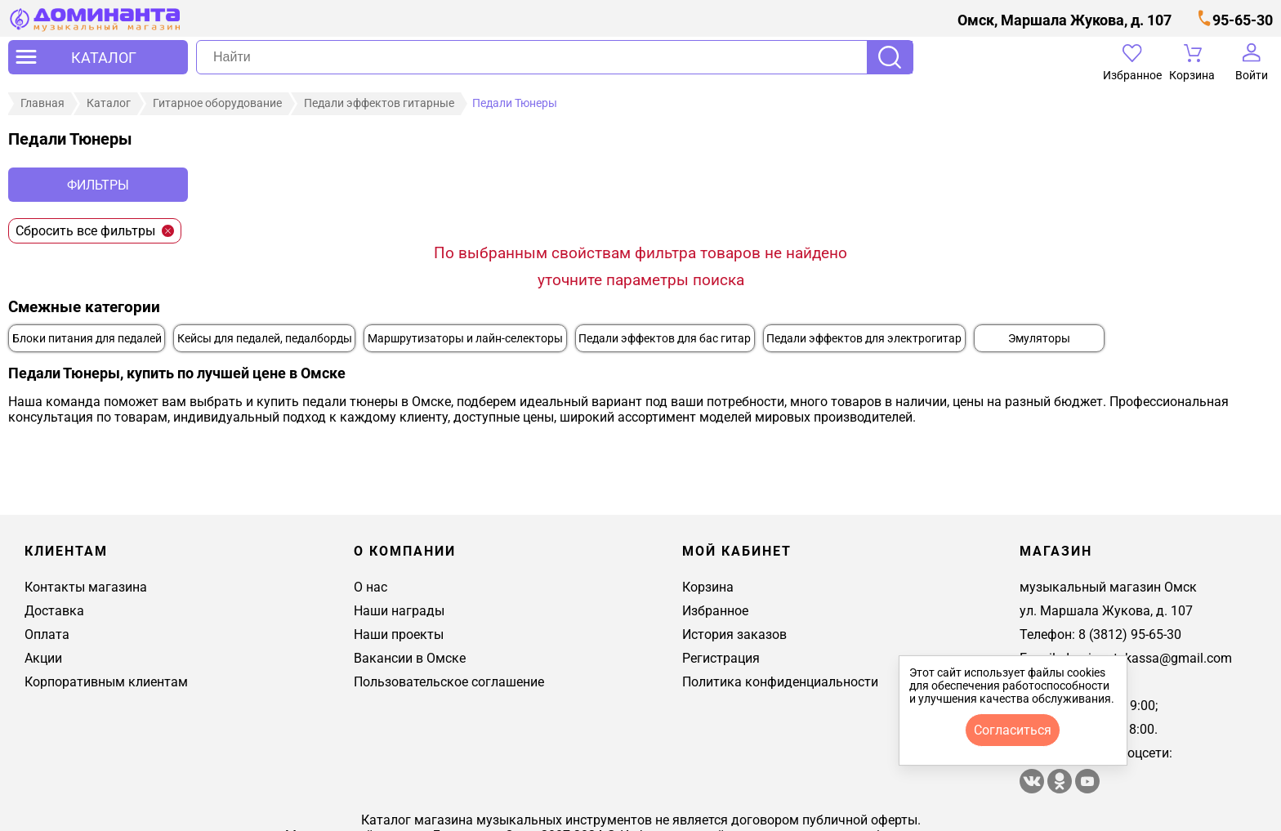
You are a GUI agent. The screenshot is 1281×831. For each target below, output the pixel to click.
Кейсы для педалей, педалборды (264, 339)
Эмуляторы (1039, 339)
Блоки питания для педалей (87, 339)
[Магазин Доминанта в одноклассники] (1061, 789)
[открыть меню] (98, 57)
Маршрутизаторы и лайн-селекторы (465, 339)
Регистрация (721, 658)
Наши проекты (399, 634)
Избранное (715, 611)
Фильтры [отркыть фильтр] (98, 185)
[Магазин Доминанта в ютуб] (1087, 789)
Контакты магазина (86, 587)
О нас (370, 587)
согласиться (1012, 730)
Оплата (47, 634)
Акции (43, 658)
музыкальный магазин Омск (1108, 587)
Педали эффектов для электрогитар (864, 339)
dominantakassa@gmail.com (1147, 658)
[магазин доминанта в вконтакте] (1033, 789)
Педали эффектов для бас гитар (664, 339)
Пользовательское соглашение (449, 682)
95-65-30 (1242, 20)
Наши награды (399, 611)
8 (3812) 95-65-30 (1129, 634)
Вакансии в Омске (410, 658)
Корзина (708, 587)
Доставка (54, 611)
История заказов (734, 634)
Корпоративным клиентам (106, 682)
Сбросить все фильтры (95, 231)
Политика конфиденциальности (780, 682)
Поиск (890, 57)
